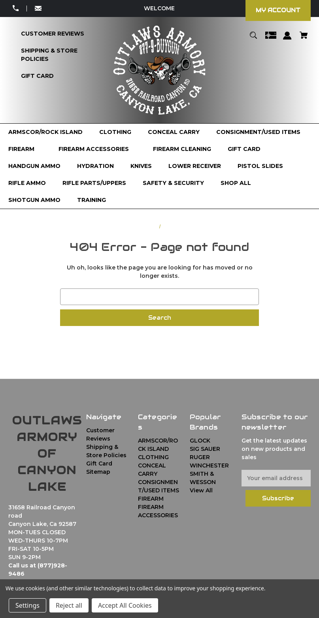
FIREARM (151, 498)
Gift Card (99, 463)
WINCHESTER (209, 465)
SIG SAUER (205, 448)
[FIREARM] (25, 149)
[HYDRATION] (95, 166)
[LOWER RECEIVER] (194, 166)
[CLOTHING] (115, 132)
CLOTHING (153, 457)
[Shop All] (235, 183)
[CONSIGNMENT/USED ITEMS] (258, 132)
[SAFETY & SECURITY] (173, 183)
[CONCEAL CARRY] (174, 132)
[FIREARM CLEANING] (182, 149)
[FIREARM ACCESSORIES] (97, 149)
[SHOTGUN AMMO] (34, 200)
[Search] (253, 39)
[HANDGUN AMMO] (34, 166)
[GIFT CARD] (244, 149)
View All (201, 490)
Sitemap (98, 471)
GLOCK (200, 440)
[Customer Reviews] (52, 33)
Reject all (69, 605)
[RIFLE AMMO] (27, 183)
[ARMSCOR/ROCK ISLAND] (45, 132)
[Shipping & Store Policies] (59, 55)
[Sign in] (287, 39)
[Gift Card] (37, 76)
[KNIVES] (141, 166)
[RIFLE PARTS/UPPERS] (94, 183)
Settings (27, 605)
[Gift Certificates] (270, 39)
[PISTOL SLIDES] (260, 166)
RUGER (200, 457)
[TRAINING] (91, 200)
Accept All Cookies (125, 605)
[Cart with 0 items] (303, 39)
